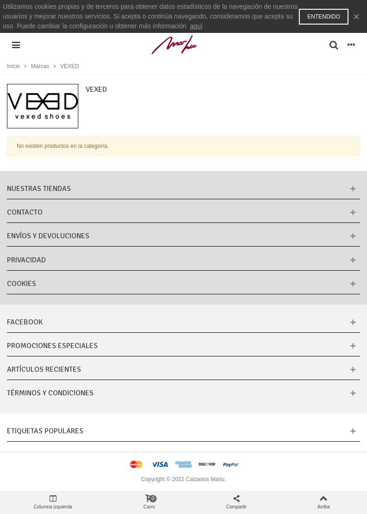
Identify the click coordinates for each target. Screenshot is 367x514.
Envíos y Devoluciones (48, 236)
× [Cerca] (356, 16)
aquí (196, 26)
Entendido (323, 16)
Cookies (21, 283)
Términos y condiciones (50, 393)
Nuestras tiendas (39, 188)
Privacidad (26, 260)
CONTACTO (25, 212)
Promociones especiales (52, 345)
